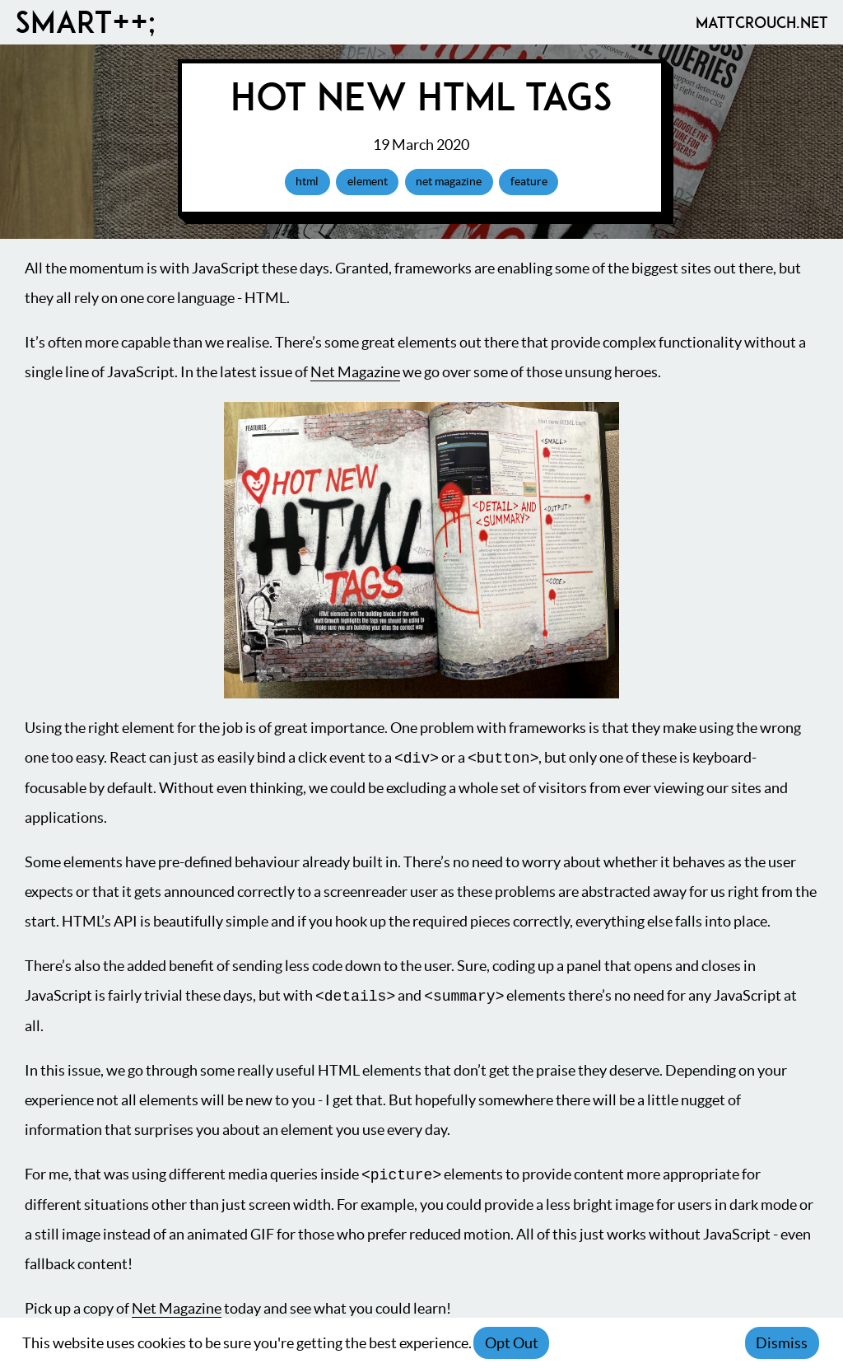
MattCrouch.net (762, 22)
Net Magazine (355, 372)
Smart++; (85, 22)
